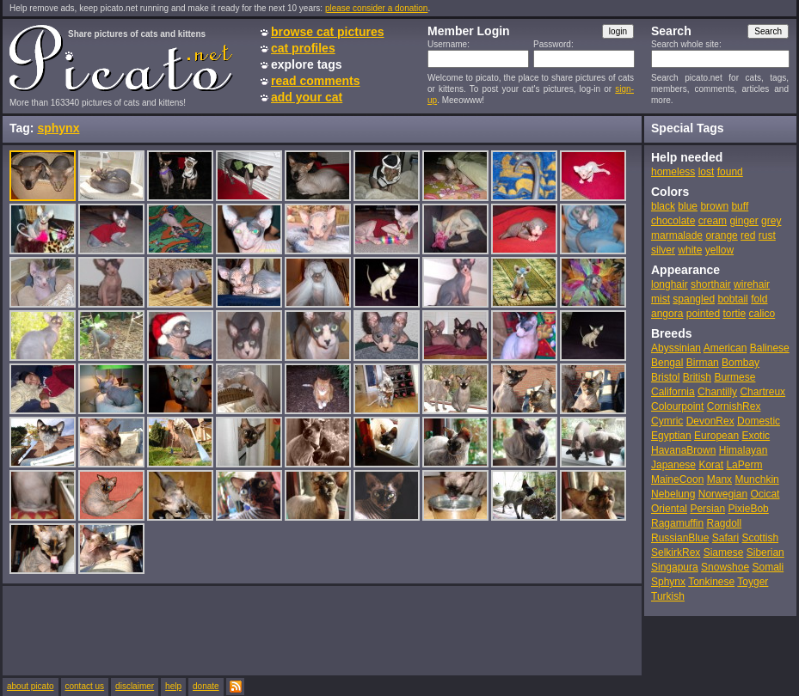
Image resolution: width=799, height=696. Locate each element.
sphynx (58, 128)
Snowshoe (725, 567)
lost (706, 172)
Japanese (673, 465)
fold (759, 299)
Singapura (674, 567)
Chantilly (717, 392)
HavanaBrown (683, 450)
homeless (673, 172)
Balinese (770, 348)
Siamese (724, 552)
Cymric (667, 421)
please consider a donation (376, 8)
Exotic (755, 436)
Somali (768, 567)
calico (761, 314)
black (663, 206)
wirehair (752, 284)
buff (739, 206)
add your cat (306, 97)
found (730, 172)
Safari (725, 538)
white (690, 250)
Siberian (765, 552)
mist (660, 299)
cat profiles (303, 48)
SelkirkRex (675, 552)
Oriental (669, 509)
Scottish (759, 538)
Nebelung (673, 494)
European (716, 436)
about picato (30, 686)
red (748, 235)
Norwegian (722, 494)
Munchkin (756, 479)
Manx (719, 479)
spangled (694, 299)
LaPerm (744, 465)
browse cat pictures (327, 32)
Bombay (740, 363)
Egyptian (671, 436)
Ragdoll (724, 523)
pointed (703, 314)
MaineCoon (677, 479)
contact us (85, 686)
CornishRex (734, 406)
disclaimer (134, 686)
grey (771, 221)
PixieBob (748, 509)
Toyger (752, 582)
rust (767, 235)
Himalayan (743, 450)
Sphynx (668, 582)
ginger (743, 221)
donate (206, 686)
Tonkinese (711, 582)
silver (663, 250)
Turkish (668, 596)
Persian (707, 509)
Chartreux (762, 392)
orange (721, 235)
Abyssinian (676, 348)
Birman (702, 363)
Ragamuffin (677, 523)
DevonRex (710, 421)
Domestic (758, 421)
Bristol (665, 377)
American (725, 348)
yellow (719, 250)
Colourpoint (677, 406)
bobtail (732, 299)
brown (714, 206)
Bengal (667, 363)
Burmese (734, 377)
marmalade (677, 235)
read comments (315, 81)
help (173, 686)
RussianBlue (680, 538)
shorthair (711, 284)
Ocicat (764, 494)
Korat (710, 465)
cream (712, 221)
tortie (734, 314)
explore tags (306, 64)
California (673, 392)
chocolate (673, 221)
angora (667, 314)
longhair (669, 284)
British (697, 377)
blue (688, 206)
